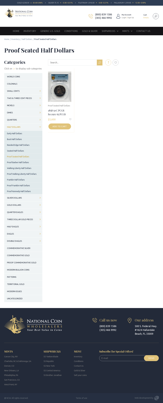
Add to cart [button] (59, 126)
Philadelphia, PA (11, 375)
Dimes (10, 112)
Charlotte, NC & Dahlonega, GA (17, 361)
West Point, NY (10, 384)
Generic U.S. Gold (50, 31)
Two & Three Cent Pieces (19, 98)
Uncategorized (15, 298)
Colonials (12, 84)
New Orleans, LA (11, 370)
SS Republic (49, 361)
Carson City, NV (11, 356)
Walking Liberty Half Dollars (19, 168)
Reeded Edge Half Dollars (18, 145)
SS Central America (52, 370)
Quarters (12, 120)
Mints (125, 31)
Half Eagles (13, 226)
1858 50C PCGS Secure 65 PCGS (57, 112)
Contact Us (143, 31)
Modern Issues (14, 291)
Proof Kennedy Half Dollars (19, 191)
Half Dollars (27, 39)
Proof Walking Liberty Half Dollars (22, 174)
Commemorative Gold (18, 255)
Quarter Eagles (15, 212)
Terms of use (81, 398)
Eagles (10, 234)
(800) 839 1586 (103, 14)
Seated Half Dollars (15, 151)
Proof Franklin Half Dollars (18, 185)
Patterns (11, 277)
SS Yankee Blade (51, 356)
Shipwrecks (108, 31)
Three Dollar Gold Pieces (20, 219)
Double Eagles (14, 241)
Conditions (71, 31)
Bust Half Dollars (14, 139)
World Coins (13, 76)
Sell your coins (80, 375)
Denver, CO (9, 366)
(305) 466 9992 (103, 17)
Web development (143, 398)
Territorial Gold (15, 284)
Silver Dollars (14, 198)
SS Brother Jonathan (53, 375)
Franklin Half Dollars (16, 180)
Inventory (30, 31)
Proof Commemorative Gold (21, 262)
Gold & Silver (90, 31)
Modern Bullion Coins (18, 270)
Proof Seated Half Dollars (59, 106)
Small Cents (13, 91)
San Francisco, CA (12, 380)
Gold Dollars (14, 205)
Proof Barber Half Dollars (18, 162)
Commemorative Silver (18, 248)
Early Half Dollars (14, 133)
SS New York (49, 366)
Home (16, 31)
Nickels (10, 105)
